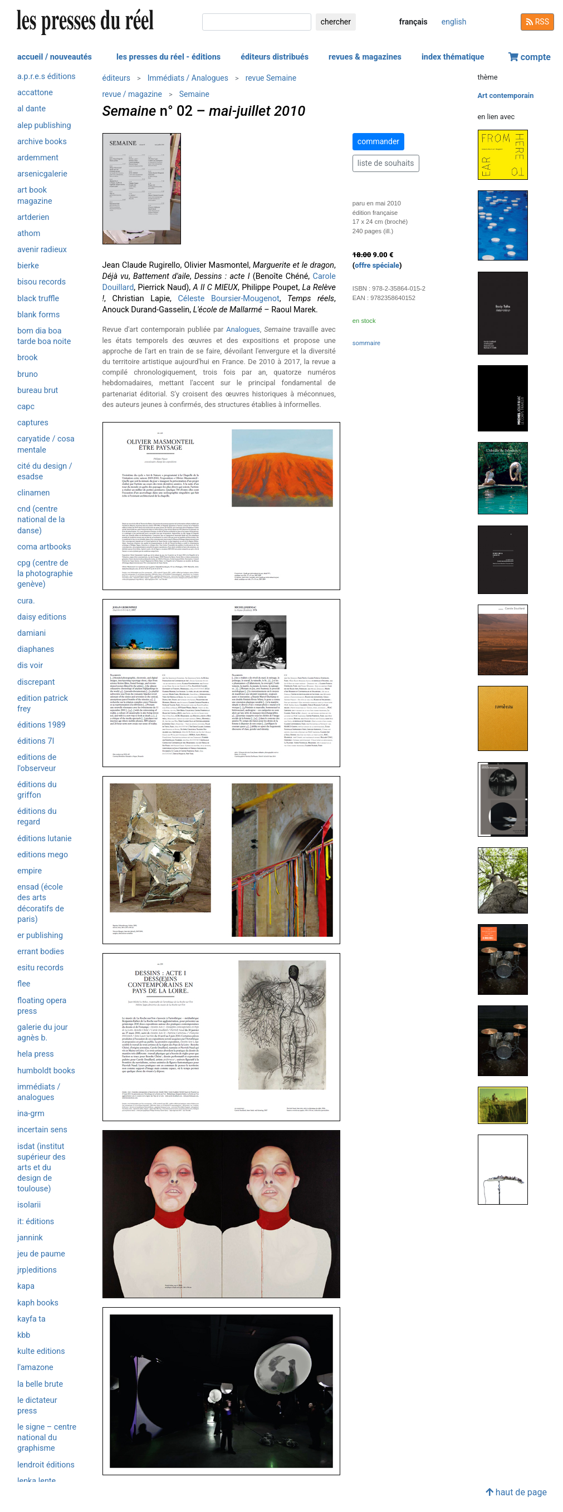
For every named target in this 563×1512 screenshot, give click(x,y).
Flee (23, 984)
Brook (27, 357)
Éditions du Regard (37, 817)
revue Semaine (271, 77)
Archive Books (42, 141)
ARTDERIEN (33, 217)
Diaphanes (35, 649)
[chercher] (256, 22)
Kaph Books (37, 1303)
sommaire (366, 343)
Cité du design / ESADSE (44, 472)
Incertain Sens (42, 1130)
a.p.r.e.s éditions (46, 76)
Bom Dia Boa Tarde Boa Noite (44, 336)
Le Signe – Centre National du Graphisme (46, 1437)
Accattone (35, 92)
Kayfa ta (31, 1319)
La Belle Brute (40, 1384)
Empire (29, 871)
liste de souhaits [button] (386, 163)
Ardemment (37, 158)
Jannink (30, 1238)
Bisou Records (41, 282)
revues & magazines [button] (365, 57)
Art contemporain (506, 95)
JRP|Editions (37, 1270)
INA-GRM (31, 1113)
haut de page (516, 1492)
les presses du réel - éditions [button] (168, 57)
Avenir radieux (42, 249)
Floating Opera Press (41, 1006)
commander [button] (378, 141)
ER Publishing (40, 935)
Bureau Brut (37, 390)
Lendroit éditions (46, 1465)
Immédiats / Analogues (38, 1092)
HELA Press (35, 1054)
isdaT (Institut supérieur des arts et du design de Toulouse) (41, 1168)
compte (529, 57)
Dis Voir (30, 665)
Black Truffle (38, 298)
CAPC (26, 406)
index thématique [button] (453, 57)
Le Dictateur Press (37, 1406)
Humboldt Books (46, 1071)
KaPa (26, 1286)
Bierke (28, 266)
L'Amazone (35, 1367)
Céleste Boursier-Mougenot (228, 298)
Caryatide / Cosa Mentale (46, 444)
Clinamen (33, 493)
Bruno (27, 374)
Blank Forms (38, 315)
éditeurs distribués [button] (275, 57)
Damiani (31, 633)
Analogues (243, 329)
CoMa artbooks (44, 547)
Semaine (194, 94)
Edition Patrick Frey (42, 704)
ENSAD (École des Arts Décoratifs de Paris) (40, 903)
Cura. (26, 601)
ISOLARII (29, 1205)
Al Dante (31, 109)
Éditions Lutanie (44, 838)
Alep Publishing (44, 125)
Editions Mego (42, 855)
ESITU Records (40, 968)
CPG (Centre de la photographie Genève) (45, 573)
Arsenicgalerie (42, 174)
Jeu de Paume (41, 1254)
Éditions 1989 (41, 725)
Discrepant (36, 682)
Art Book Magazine (34, 195)
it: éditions (35, 1221)
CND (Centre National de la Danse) (41, 519)
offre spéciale (377, 265)
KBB (23, 1335)
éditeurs (116, 77)
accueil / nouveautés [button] (54, 57)
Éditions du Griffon (37, 790)
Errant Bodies (40, 951)
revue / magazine (132, 94)
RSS (537, 21)
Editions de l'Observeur (36, 763)
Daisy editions (41, 617)
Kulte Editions (41, 1351)
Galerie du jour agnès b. (42, 1033)
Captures (32, 423)
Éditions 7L (35, 741)
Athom (28, 233)
